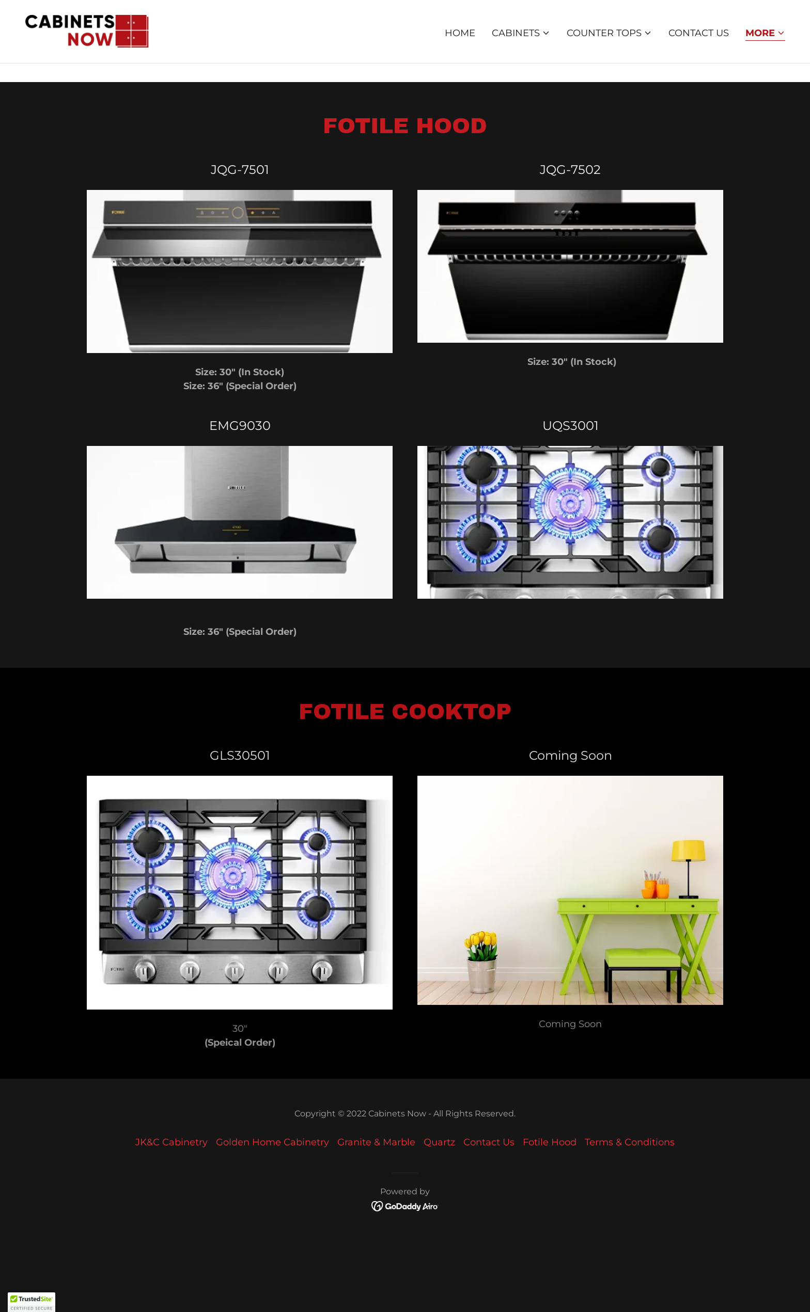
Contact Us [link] (698, 51)
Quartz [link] (439, 1142)
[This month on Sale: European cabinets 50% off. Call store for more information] (405, 9)
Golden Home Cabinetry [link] (272, 1142)
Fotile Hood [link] (550, 1142)
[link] (87, 49)
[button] (521, 51)
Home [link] (460, 51)
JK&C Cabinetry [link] (171, 1142)
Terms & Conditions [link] (630, 1142)
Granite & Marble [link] (376, 1142)
